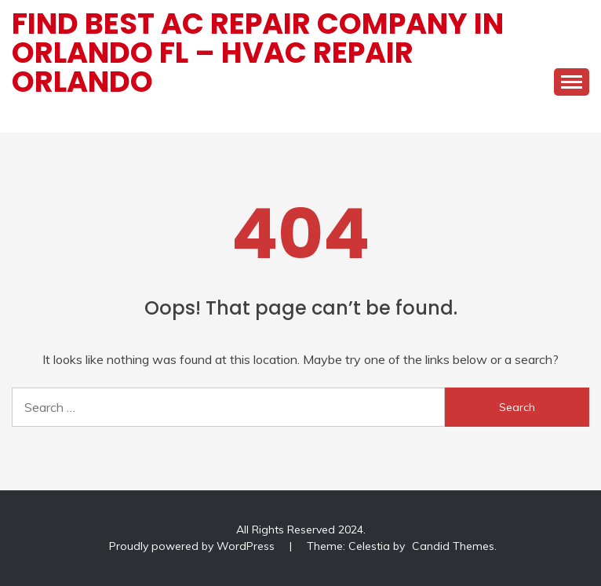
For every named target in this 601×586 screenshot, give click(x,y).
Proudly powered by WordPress (193, 546)
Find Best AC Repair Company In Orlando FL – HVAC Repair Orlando (258, 52)
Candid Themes (453, 546)
